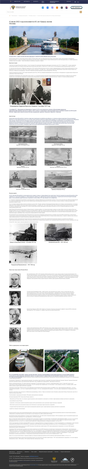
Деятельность (27, 1)
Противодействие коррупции (14, 453)
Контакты (69, 1)
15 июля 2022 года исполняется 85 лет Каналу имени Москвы (48, 15)
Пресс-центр (43, 2)
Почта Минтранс (16, 456)
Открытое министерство (65, 451)
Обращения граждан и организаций (54, 2)
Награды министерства (23, 15)
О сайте (10, 456)
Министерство (17, 1)
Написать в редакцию (29, 456)
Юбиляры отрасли (32, 15)
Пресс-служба (34, 451)
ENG (78, 1)
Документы (35, 1)
